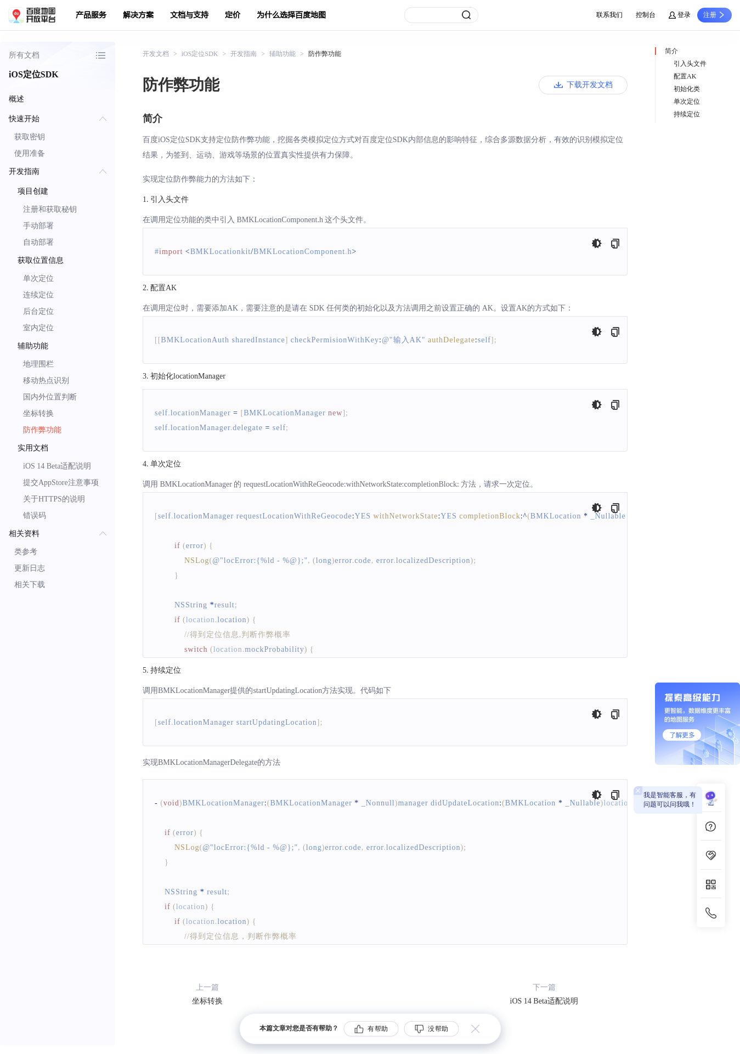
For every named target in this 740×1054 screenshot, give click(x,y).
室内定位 (38, 328)
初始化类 (687, 89)
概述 (16, 99)
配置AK (685, 76)
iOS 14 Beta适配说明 (57, 466)
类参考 (25, 552)
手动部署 (38, 226)
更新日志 (29, 568)
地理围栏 (38, 364)
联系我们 (609, 15)
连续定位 (38, 295)
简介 (671, 51)
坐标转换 (38, 413)
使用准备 (29, 153)
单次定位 (38, 278)
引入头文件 (690, 63)
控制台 (646, 15)
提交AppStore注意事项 (61, 482)
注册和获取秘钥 (50, 209)
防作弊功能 (42, 430)
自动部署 (38, 242)
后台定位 (38, 311)
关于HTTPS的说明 (54, 499)
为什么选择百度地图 (291, 15)
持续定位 (687, 114)
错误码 (34, 515)
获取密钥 (29, 137)
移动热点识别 (46, 380)
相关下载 (29, 584)
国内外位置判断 (50, 397)
